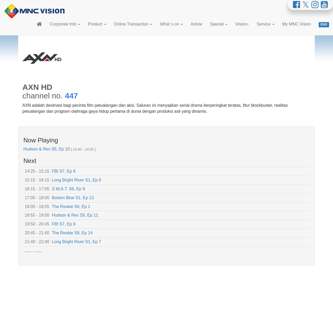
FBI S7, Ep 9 (63, 224)
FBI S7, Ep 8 (63, 171)
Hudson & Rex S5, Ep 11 (75, 215)
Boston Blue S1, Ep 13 (73, 198)
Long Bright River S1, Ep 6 (76, 180)
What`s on (171, 24)
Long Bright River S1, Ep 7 (76, 241)
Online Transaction (133, 24)
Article (196, 24)
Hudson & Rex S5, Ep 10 (46, 149)
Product (97, 24)
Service (265, 24)
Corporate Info (65, 24)
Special (218, 24)
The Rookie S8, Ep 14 (72, 233)
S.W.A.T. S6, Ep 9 (68, 189)
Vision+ (242, 24)
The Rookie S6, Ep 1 (71, 206)
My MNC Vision (296, 24)
